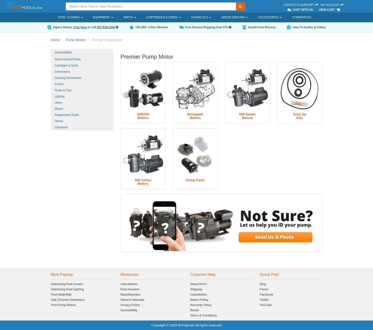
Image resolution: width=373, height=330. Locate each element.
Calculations (129, 284)
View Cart (329, 9)
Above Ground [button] (234, 17)
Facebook (266, 294)
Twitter (264, 299)
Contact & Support (301, 5)
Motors (58, 108)
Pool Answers (130, 289)
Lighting (59, 96)
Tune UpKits (299, 116)
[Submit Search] (240, 6)
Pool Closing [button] (70, 17)
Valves (58, 121)
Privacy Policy (130, 305)
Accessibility (129, 310)
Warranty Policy (201, 305)
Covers (59, 84)
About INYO (198, 284)
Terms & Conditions (203, 315)
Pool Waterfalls (61, 294)
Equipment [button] (103, 17)
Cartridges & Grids (66, 65)
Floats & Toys (63, 90)
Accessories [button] (270, 17)
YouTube (266, 305)
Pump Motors (76, 40)
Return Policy (199, 299)
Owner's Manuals (132, 299)
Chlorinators (62, 71)
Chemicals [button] (201, 17)
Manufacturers (130, 294)
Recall (194, 310)
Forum (264, 289)
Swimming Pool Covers (67, 284)
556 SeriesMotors (143, 182)
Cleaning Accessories (68, 78)
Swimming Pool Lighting (67, 289)
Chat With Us (300, 9)
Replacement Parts (66, 115)
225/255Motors (143, 116)
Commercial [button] (302, 17)
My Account (332, 5)
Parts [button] (129, 17)
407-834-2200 (107, 27)
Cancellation (198, 294)
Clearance (61, 127)
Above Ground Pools (67, 59)
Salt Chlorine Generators (68, 299)
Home (55, 40)
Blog (263, 284)
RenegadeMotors (195, 116)
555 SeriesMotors (247, 116)
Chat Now (80, 27)
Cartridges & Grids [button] (163, 17)
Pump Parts (195, 180)
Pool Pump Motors (63, 305)
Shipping (196, 289)
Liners (58, 102)
